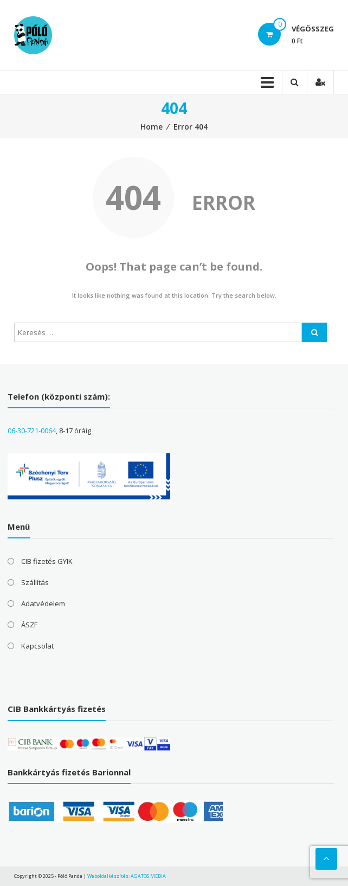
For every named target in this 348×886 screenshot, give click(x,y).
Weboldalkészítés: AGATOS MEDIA (126, 875)
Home (151, 126)
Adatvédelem (43, 603)
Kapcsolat (37, 646)
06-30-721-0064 (32, 430)
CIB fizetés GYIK (47, 561)
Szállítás (35, 582)
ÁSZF (29, 625)
